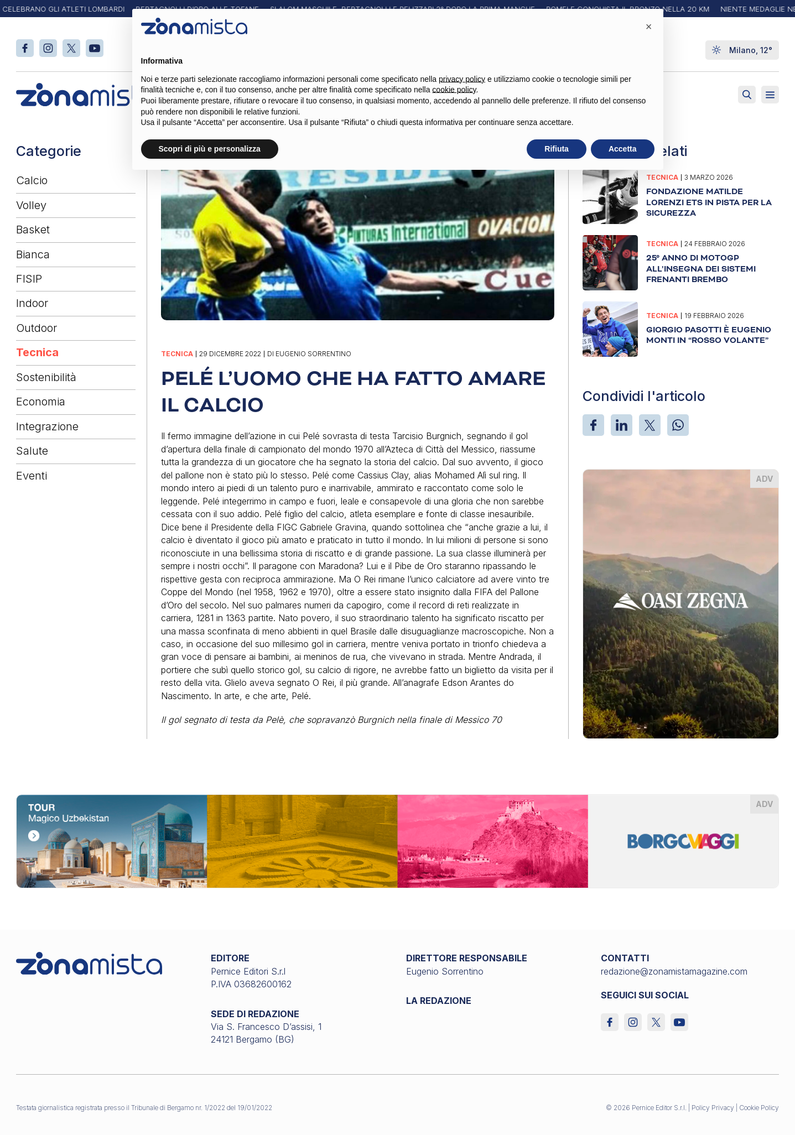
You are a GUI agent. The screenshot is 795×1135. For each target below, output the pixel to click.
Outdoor (36, 328)
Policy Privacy (713, 1107)
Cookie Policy (759, 1107)
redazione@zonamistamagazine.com (674, 971)
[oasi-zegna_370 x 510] (680, 602)
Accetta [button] (623, 148)
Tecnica (37, 352)
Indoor (32, 303)
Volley (31, 205)
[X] (650, 425)
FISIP (29, 278)
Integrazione (47, 426)
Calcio (32, 180)
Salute (32, 450)
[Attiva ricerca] (747, 94)
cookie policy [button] (454, 89)
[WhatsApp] (678, 425)
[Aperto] (770, 94)
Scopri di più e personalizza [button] (210, 148)
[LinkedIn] (621, 425)
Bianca (33, 254)
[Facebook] (593, 425)
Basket (33, 229)
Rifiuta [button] (556, 148)
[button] (649, 26)
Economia (40, 401)
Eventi (31, 475)
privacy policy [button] (462, 79)
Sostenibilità (46, 377)
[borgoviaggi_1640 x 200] (397, 840)
